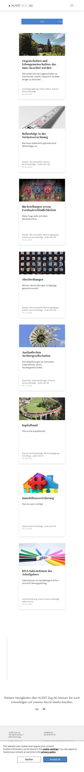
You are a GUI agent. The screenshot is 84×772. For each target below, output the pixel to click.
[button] (42, 21)
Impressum (48, 733)
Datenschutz (50, 735)
